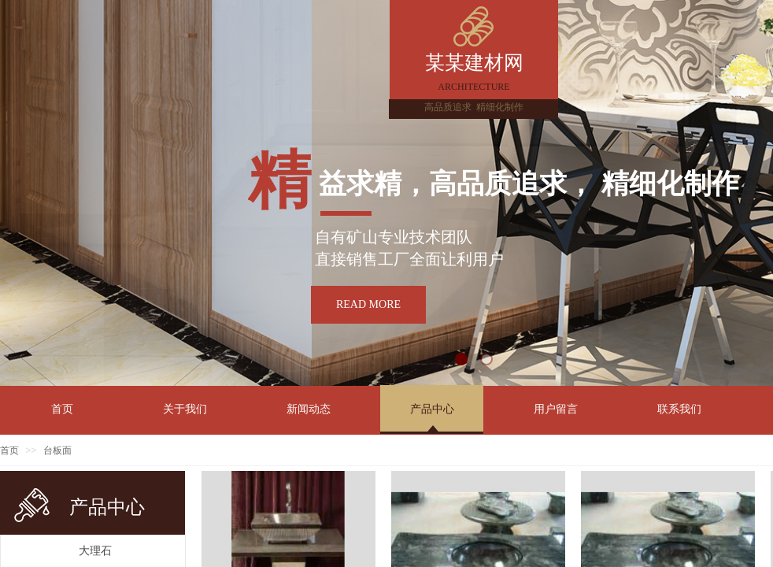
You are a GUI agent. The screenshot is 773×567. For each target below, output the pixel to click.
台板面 (57, 450)
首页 (9, 450)
